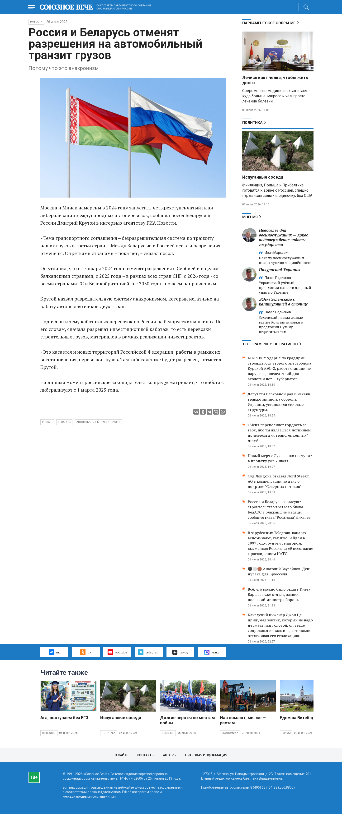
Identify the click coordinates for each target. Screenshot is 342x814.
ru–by (180, 652)
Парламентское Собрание (268, 23)
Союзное (168, 733)
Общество (49, 733)
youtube (117, 652)
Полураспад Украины (279, 269)
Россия (47, 422)
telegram (148, 652)
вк (54, 652)
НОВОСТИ (36, 21)
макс (211, 652)
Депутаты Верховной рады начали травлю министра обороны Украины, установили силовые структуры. (279, 401)
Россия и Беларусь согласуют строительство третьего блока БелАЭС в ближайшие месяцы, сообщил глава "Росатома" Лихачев (279, 509)
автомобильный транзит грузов (98, 422)
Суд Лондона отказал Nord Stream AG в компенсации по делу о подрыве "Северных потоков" (278, 481)
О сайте (121, 755)
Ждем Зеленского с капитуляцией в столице (283, 301)
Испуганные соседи (262, 177)
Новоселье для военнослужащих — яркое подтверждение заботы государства (283, 237)
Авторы (169, 755)
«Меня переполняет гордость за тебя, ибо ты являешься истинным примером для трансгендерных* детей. (279, 432)
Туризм (286, 733)
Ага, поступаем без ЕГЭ (64, 717)
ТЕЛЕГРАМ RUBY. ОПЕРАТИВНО (270, 344)
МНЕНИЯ (250, 217)
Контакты (145, 755)
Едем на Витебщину (300, 717)
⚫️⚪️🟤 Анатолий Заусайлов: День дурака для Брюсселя (279, 571)
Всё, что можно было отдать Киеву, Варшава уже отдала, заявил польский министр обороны (280, 594)
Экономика (230, 733)
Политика (252, 122)
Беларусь (64, 422)
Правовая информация (206, 755)
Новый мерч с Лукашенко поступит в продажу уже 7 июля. (280, 458)
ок (85, 652)
